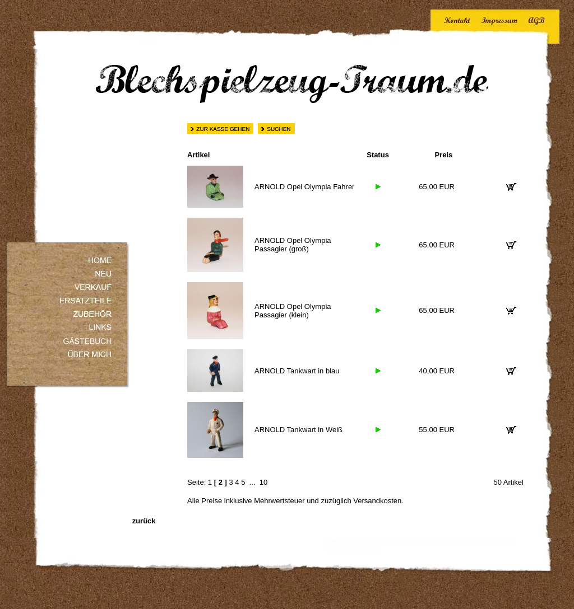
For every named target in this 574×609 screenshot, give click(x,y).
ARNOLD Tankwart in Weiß (298, 429)
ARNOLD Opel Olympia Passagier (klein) (292, 310)
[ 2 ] (220, 482)
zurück (144, 521)
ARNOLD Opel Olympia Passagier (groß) (292, 244)
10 (263, 482)
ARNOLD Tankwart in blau (297, 371)
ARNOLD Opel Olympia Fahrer (304, 186)
